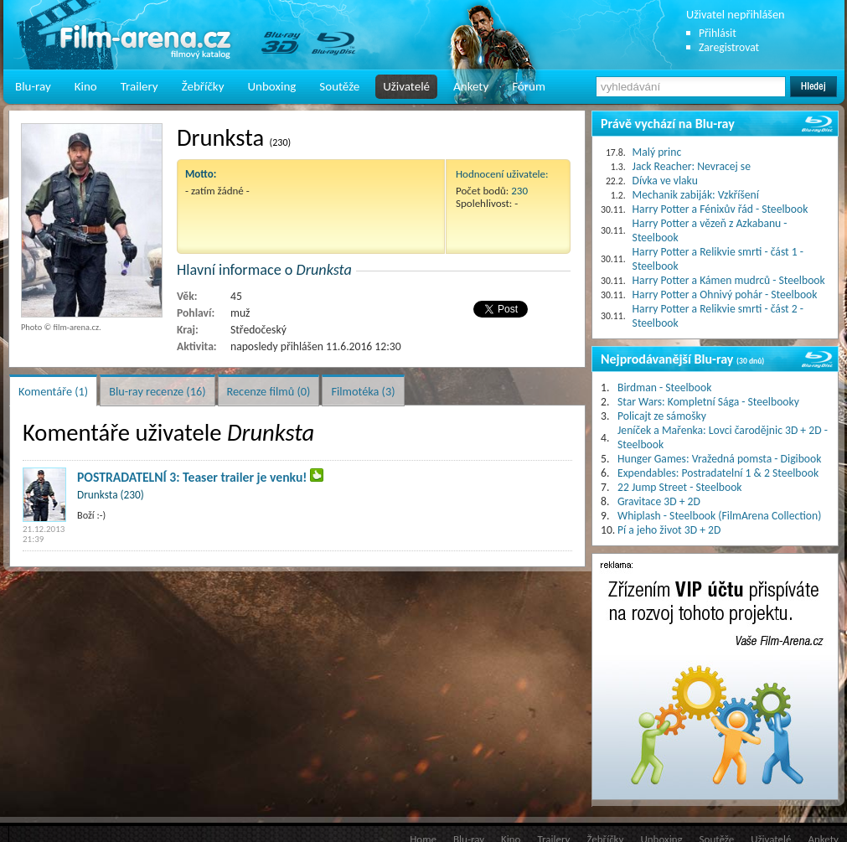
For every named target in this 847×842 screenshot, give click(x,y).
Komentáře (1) (53, 391)
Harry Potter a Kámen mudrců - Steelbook (729, 280)
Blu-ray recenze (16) (157, 391)
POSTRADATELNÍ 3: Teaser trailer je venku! (192, 477)
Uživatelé (406, 86)
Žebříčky (203, 86)
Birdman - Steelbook (664, 387)
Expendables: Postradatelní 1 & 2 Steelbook (718, 473)
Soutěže (339, 86)
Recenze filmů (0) (269, 391)
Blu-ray (33, 86)
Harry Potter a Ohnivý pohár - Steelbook (725, 294)
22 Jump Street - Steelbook (679, 487)
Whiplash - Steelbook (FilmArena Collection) (719, 516)
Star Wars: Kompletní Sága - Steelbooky (708, 402)
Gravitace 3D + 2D (658, 501)
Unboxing (271, 86)
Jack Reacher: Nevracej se (692, 166)
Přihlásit (717, 33)
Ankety (470, 86)
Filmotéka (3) (363, 391)
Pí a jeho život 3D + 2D (668, 530)
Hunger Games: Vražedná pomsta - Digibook (719, 459)
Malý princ (657, 152)
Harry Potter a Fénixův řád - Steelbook (720, 209)
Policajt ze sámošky (661, 416)
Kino (86, 86)
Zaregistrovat (729, 47)
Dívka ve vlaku (665, 180)
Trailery (139, 86)
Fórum (528, 86)
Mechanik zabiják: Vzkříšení (696, 195)
